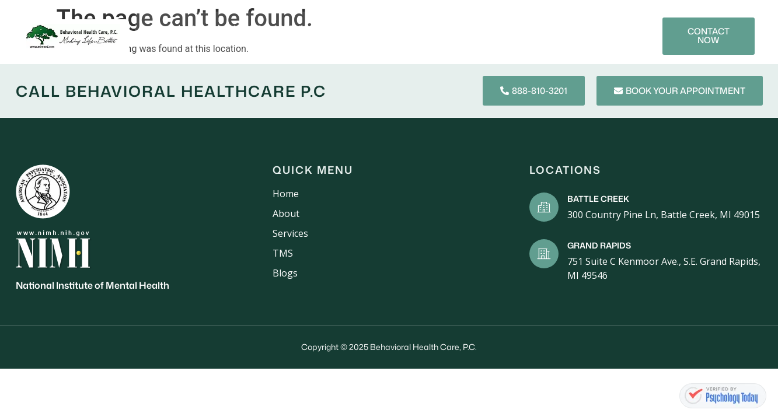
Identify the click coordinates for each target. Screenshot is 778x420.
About (241, 28)
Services (294, 28)
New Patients (363, 28)
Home (197, 28)
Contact (541, 43)
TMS (507, 28)
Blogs (548, 28)
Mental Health (446, 28)
